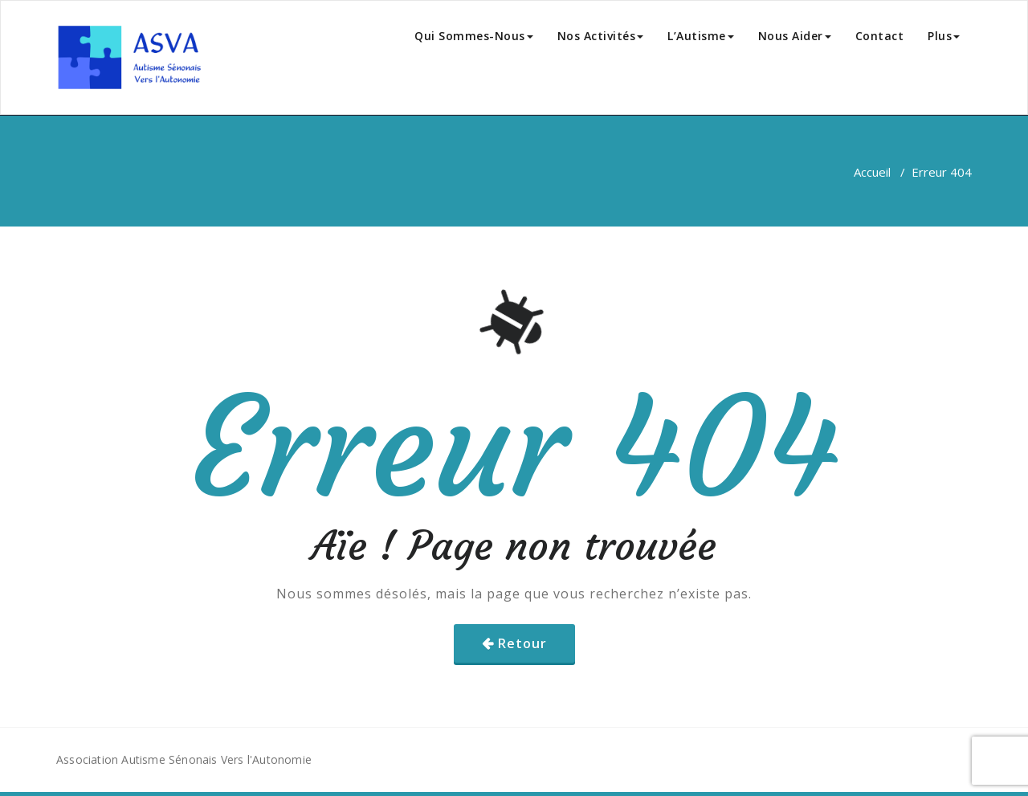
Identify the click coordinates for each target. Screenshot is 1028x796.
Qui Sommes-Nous (473, 35)
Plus (944, 35)
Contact (879, 35)
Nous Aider (794, 35)
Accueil (872, 172)
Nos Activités (600, 35)
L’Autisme (700, 35)
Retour (522, 643)
